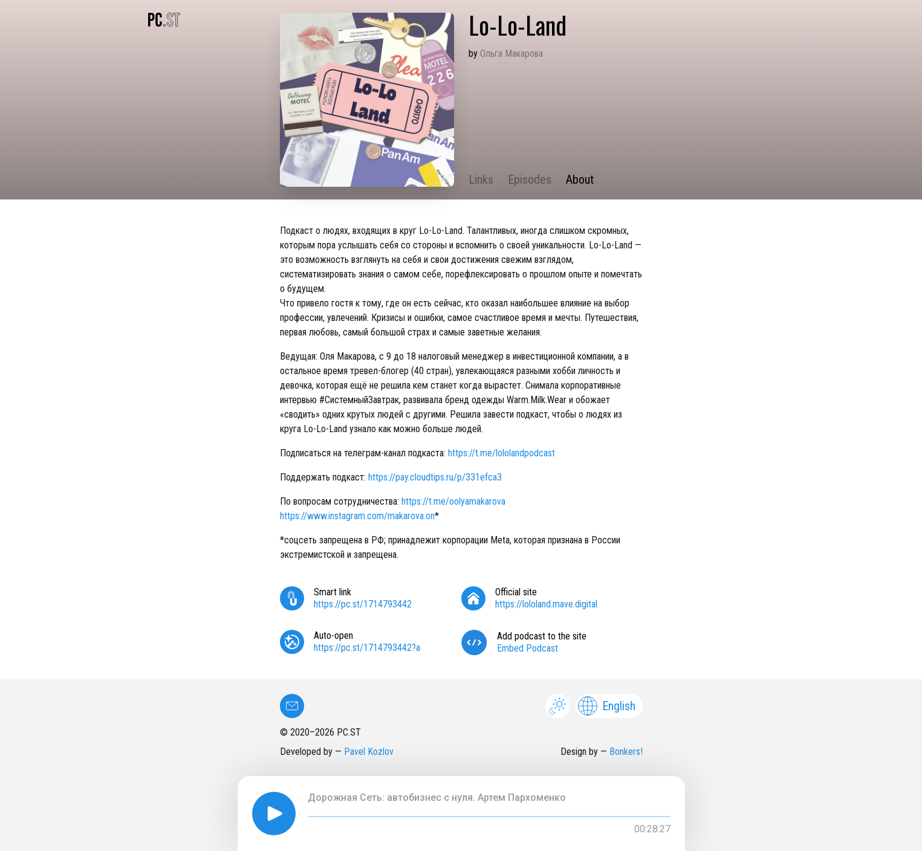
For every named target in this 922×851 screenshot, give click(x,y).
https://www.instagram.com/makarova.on (357, 516)
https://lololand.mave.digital (546, 604)
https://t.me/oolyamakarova (453, 501)
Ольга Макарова (511, 53)
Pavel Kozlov (369, 751)
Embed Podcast (527, 648)
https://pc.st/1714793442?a (367, 647)
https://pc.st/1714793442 (363, 604)
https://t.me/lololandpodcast (501, 453)
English (606, 706)
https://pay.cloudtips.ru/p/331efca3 (435, 477)
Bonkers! (626, 751)
